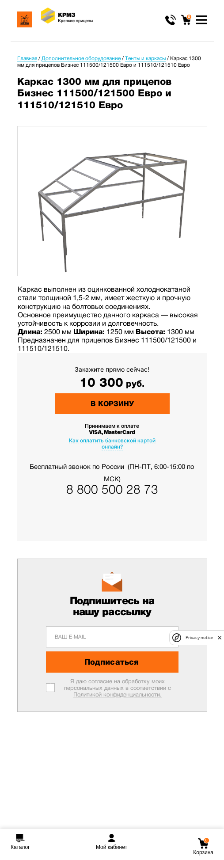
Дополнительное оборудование (81, 58)
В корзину (112, 403)
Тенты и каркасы (145, 58)
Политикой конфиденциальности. (117, 694)
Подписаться (111, 662)
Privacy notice (199, 637)
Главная (27, 58)
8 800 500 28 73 (112, 489)
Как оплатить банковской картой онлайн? (112, 443)
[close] (219, 637)
